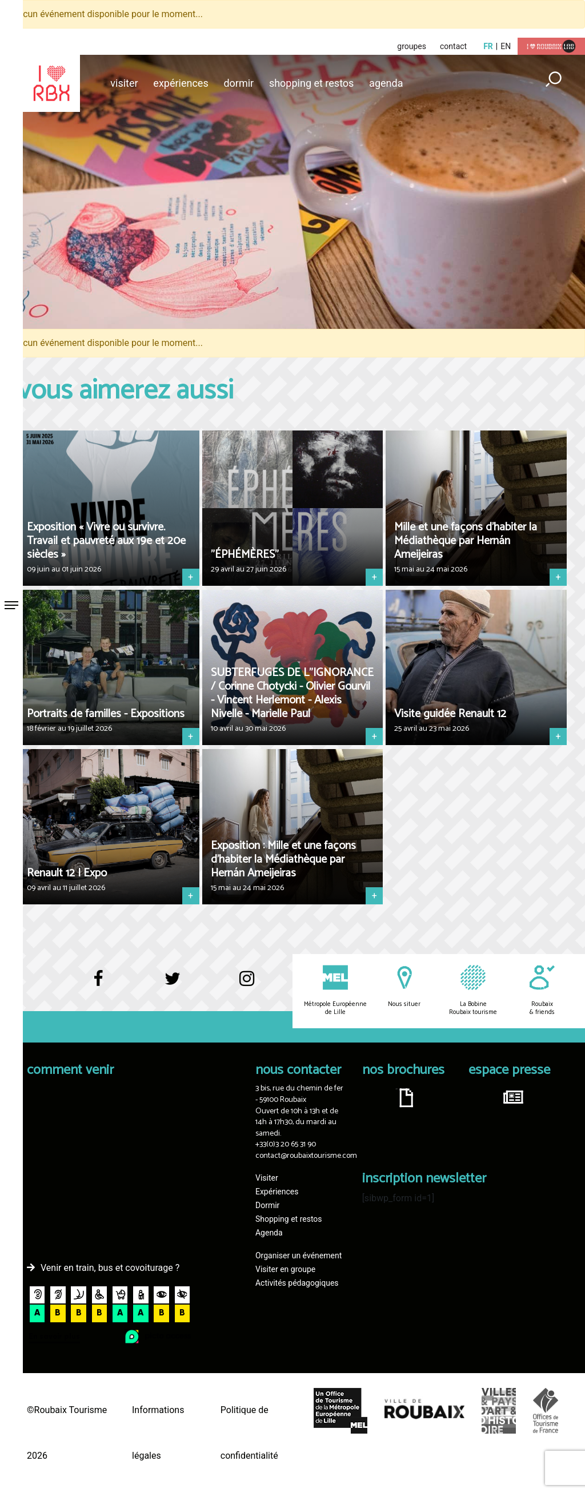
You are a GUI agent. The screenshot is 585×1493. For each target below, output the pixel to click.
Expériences (180, 83)
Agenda (386, 83)
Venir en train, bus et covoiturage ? (110, 1267)
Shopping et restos (311, 83)
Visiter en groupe (285, 1269)
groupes (411, 46)
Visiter (124, 83)
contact (453, 46)
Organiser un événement (298, 1255)
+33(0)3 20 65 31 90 (285, 1144)
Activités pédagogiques (297, 1282)
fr (488, 46)
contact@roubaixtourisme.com (306, 1155)
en (505, 46)
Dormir (238, 83)
